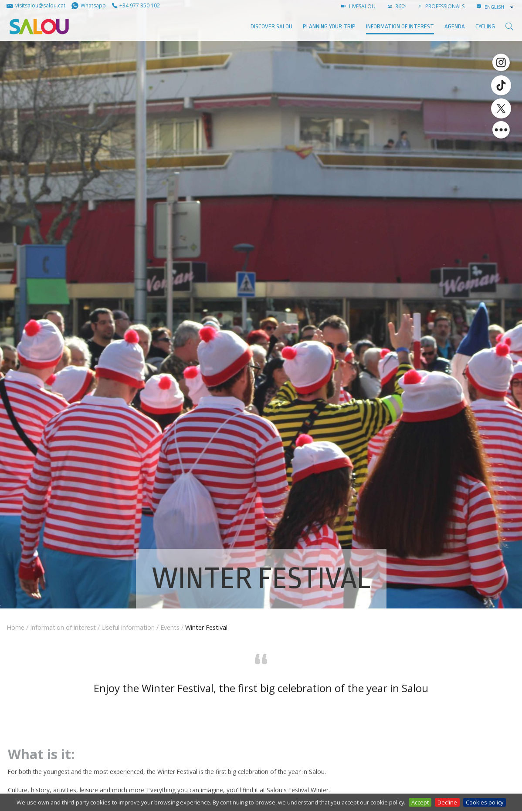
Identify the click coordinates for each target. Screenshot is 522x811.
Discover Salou (271, 26)
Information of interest (400, 26)
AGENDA (454, 26)
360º (397, 6)
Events (170, 627)
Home (15, 627)
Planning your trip (329, 26)
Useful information (128, 627)
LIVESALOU (358, 6)
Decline (447, 802)
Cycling (485, 26)
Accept (420, 802)
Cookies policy (484, 802)
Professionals (441, 6)
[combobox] (500, 7)
